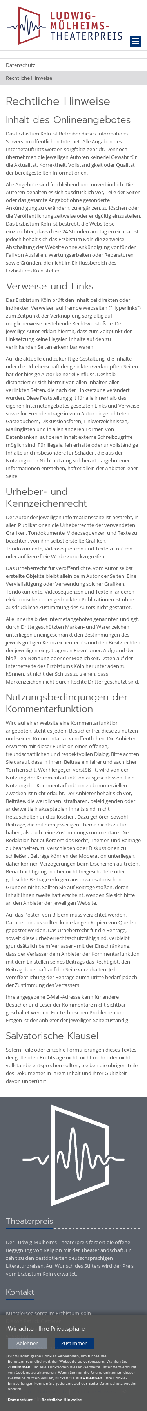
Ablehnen (27, 1344)
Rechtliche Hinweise (29, 77)
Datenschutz (20, 65)
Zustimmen (74, 1344)
